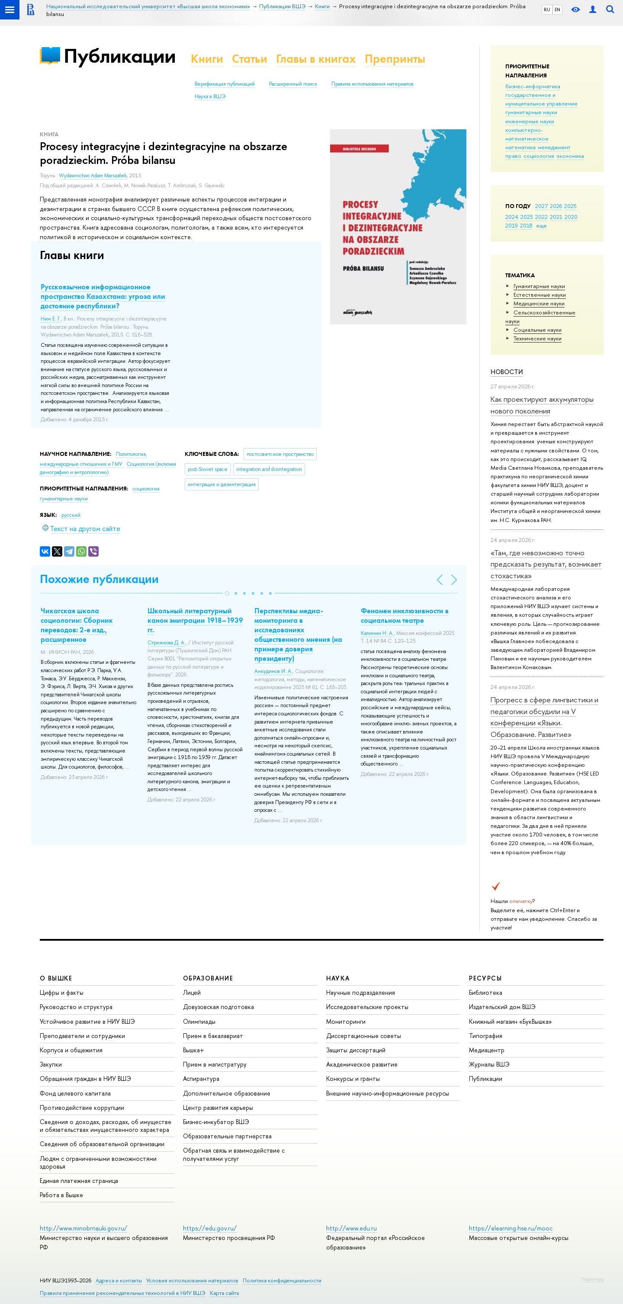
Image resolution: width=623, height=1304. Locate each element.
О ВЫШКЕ (56, 978)
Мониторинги (346, 1021)
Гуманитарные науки (539, 286)
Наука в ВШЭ (210, 96)
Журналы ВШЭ (489, 1064)
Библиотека (485, 992)
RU (547, 9)
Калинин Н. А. (377, 633)
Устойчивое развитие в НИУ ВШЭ (87, 1021)
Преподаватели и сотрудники (82, 1036)
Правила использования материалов (372, 83)
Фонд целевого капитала (75, 1093)
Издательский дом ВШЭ (502, 1007)
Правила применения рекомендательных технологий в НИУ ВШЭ (123, 1293)
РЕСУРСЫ (485, 978)
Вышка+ (193, 1050)
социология (538, 156)
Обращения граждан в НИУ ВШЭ (85, 1078)
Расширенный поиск (293, 83)
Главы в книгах (316, 58)
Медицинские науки (539, 303)
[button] (227, 593)
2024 (511, 217)
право (513, 156)
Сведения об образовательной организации (102, 1144)
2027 (541, 206)
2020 (571, 217)
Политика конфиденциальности (282, 1280)
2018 (526, 225)
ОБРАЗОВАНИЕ (208, 978)
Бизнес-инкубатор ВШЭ (216, 1122)
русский (70, 515)
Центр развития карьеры (218, 1107)
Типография (485, 1036)
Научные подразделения (360, 992)
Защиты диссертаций (355, 1050)
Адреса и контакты (119, 1280)
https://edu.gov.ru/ (210, 1228)
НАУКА (338, 978)
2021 (556, 217)
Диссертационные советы (363, 1036)
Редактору (592, 1279)
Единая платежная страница (79, 1180)
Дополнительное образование (226, 1093)
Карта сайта (224, 1293)
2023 (526, 217)
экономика (570, 156)
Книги (207, 58)
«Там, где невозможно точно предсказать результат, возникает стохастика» (546, 564)
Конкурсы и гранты (353, 1078)
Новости (507, 371)
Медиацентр (486, 1050)
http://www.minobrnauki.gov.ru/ (83, 1228)
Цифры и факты (61, 992)
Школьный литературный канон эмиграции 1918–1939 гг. (195, 620)
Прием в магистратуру (215, 1064)
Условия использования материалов (192, 1280)
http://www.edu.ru (351, 1228)
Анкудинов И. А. (273, 671)
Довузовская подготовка (218, 1007)
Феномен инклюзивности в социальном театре (405, 615)
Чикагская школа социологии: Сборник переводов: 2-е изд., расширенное (77, 625)
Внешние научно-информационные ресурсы (387, 1093)
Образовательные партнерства (227, 1136)
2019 (511, 225)
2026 (556, 206)
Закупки (51, 1064)
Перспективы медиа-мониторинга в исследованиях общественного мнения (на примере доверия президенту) (298, 634)
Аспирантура (201, 1078)
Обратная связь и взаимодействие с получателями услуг (234, 1154)
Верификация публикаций (225, 83)
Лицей (192, 992)
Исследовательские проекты (367, 1007)
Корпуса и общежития (71, 1050)
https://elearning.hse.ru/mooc (510, 1228)
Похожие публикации (99, 578)
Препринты (395, 58)
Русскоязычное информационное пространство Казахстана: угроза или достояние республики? (103, 296)
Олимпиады (199, 1021)
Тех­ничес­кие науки (538, 338)
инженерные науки (529, 121)
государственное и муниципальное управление (541, 99)
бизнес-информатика (532, 86)
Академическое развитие (362, 1064)
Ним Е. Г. (51, 318)
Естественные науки (540, 294)
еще (541, 225)
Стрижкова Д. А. (167, 642)
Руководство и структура (76, 1007)
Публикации (120, 55)
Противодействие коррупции (82, 1107)
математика (520, 147)
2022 (541, 217)
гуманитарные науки (531, 112)
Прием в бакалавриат (213, 1036)
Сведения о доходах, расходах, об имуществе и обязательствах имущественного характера (105, 1126)
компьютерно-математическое (527, 134)
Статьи (249, 58)
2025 (570, 206)
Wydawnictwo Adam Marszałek (93, 175)
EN (557, 9)
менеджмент (554, 147)
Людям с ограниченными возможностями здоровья (98, 1162)
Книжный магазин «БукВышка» (510, 1021)
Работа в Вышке (61, 1195)
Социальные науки (538, 329)
